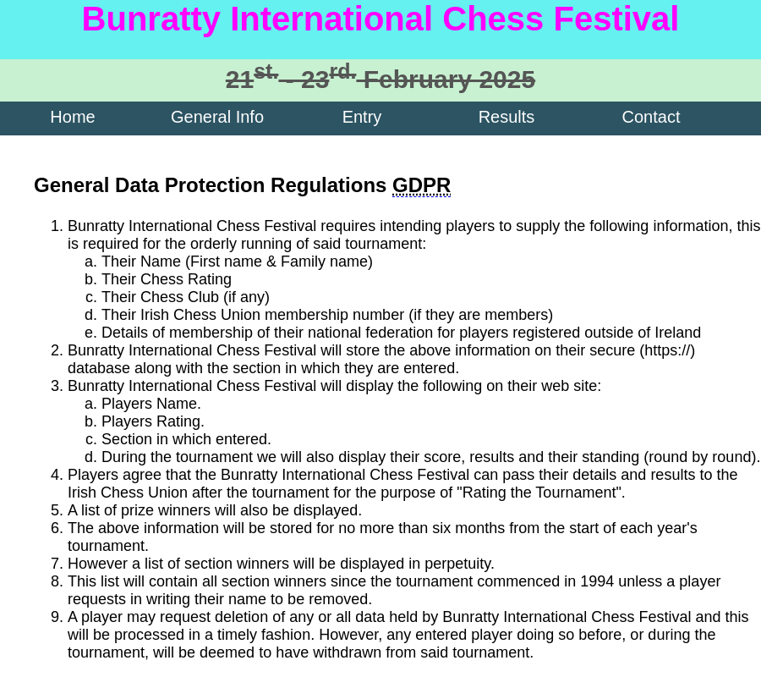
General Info (217, 116)
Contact (651, 116)
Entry (362, 116)
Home (72, 116)
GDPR (421, 184)
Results (507, 116)
